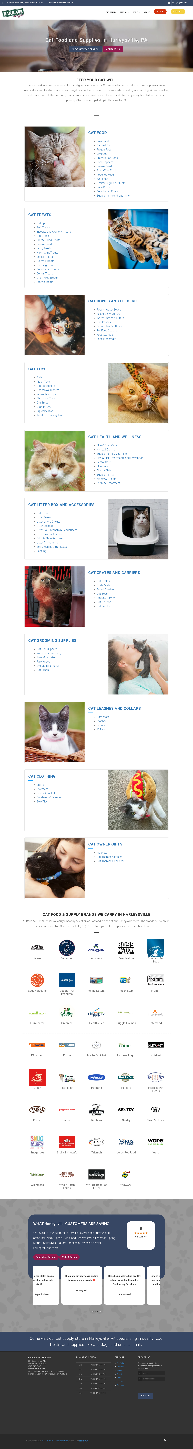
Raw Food (103, 141)
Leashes (102, 721)
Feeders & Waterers (108, 313)
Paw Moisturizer (47, 657)
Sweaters (42, 789)
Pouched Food (105, 174)
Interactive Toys (46, 394)
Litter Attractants (47, 542)
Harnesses (103, 716)
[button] (93, 1311)
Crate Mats (103, 585)
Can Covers (104, 322)
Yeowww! (126, 1184)
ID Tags (101, 729)
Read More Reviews (46, 1257)
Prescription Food (107, 158)
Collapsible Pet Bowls (110, 326)
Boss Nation (126, 958)
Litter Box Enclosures (49, 534)
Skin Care (102, 466)
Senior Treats (45, 256)
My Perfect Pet (96, 1055)
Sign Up (145, 1395)
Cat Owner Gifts (105, 844)
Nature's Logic (126, 1055)
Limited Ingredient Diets (111, 183)
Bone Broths (104, 187)
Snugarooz (37, 1152)
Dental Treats (45, 273)
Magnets (102, 852)
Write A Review (69, 1257)
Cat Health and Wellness (114, 437)
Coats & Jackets (46, 793)
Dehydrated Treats (48, 269)
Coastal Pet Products (67, 992)
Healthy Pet (96, 1023)
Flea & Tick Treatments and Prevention (120, 457)
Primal (37, 1120)
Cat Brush (43, 670)
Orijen (37, 1087)
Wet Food (102, 178)
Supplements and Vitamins (113, 195)
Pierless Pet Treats (155, 1089)
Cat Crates (103, 581)
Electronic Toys (46, 398)
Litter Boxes (44, 517)
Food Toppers (105, 162)
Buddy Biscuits (37, 990)
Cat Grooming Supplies (52, 640)
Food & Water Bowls (109, 309)
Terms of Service (61, 1441)
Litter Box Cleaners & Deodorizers (57, 530)
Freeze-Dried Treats (48, 240)
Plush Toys (43, 381)
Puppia (67, 1120)
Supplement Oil (106, 474)
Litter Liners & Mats (48, 521)
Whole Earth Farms (67, 1186)
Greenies (67, 1023)
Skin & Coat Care (107, 445)
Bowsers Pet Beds (156, 960)
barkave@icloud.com (36, 1369)
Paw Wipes (43, 661)
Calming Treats (46, 265)
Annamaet (67, 958)
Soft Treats (43, 227)
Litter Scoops (45, 525)
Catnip (41, 223)
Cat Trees (42, 402)
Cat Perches (104, 606)
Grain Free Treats (47, 277)
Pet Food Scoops (107, 330)
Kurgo (67, 1055)
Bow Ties (42, 801)
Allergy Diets (104, 470)
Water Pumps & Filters (110, 318)
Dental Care (104, 462)
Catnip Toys (44, 406)
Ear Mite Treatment (108, 483)
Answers (96, 958)
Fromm (155, 990)
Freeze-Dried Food (108, 166)
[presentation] (151, 1385)
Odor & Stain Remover (50, 538)
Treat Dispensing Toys (50, 415)
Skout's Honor (156, 1120)
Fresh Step (126, 990)
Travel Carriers (106, 589)
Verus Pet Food (126, 1152)
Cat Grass (43, 235)
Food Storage (105, 334)
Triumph (96, 1152)
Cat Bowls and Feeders (112, 301)
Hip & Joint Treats (47, 252)
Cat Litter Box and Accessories (61, 504)
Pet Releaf (67, 1087)
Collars (101, 725)
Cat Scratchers (46, 385)
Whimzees (37, 1184)
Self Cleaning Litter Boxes (52, 546)
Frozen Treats (45, 281)
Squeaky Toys (45, 411)
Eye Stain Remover (48, 665)
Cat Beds (102, 593)
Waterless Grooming (49, 653)
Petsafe (126, 1087)
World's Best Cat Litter (96, 1186)
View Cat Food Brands (86, 49)
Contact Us (113, 49)
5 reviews (141, 1237)
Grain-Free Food (106, 170)
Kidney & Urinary (106, 478)
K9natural (37, 1055)
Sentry (126, 1120)
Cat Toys (37, 369)
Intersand (156, 1023)
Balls (39, 377)
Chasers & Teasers (48, 390)
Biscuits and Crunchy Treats (54, 231)
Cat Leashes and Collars (114, 708)
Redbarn (96, 1120)
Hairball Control (106, 449)
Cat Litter (42, 513)
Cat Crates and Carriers (114, 572)
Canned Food (105, 145)
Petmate (96, 1087)
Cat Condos (104, 602)
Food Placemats (106, 338)
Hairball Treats (45, 261)
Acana (37, 958)
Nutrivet (156, 1055)
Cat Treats (39, 215)
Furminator (37, 1023)
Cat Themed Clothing (110, 856)
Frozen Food (104, 149)
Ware (156, 1152)
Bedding (41, 550)
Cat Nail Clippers (47, 649)
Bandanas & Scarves (49, 797)
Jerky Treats (44, 248)
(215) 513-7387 (34, 1366)
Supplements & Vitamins (112, 453)
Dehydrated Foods (108, 191)
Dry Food (102, 153)
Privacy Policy (47, 1441)
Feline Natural (96, 990)
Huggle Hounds (126, 1023)
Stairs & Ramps (106, 597)
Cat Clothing (42, 776)
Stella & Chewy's (67, 1152)
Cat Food (97, 132)
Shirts (40, 784)
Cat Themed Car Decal (110, 861)
